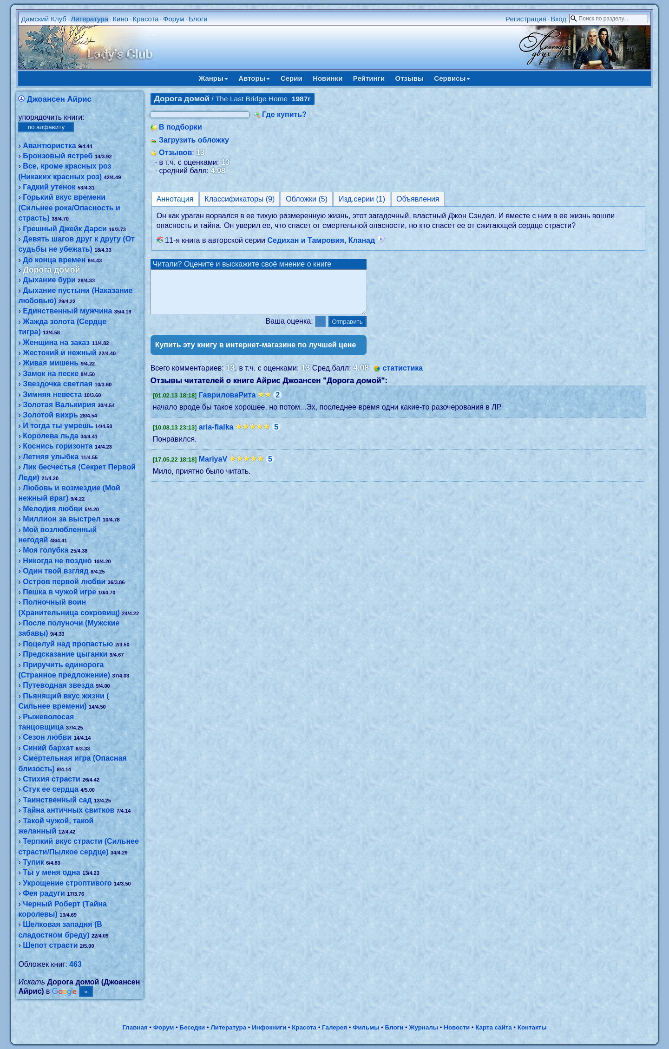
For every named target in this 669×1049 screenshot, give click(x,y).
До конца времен (54, 260)
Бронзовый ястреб (57, 156)
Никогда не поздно (57, 561)
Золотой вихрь (50, 415)
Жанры (213, 78)
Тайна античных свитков (68, 810)
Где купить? (284, 114)
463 (75, 964)
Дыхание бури (49, 280)
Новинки (327, 78)
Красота (145, 19)
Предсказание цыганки (65, 654)
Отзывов (175, 152)
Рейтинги (369, 78)
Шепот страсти (50, 945)
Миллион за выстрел (61, 519)
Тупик (33, 862)
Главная (134, 1027)
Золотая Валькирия (59, 405)
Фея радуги (44, 893)
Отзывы (409, 78)
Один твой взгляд (55, 571)
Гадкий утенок (49, 187)
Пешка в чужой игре (59, 592)
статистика (402, 376)
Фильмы (366, 1027)
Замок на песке (51, 374)
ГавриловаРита (227, 403)
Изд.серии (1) (362, 199)
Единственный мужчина (67, 311)
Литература (89, 19)
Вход (558, 19)
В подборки (180, 127)
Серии (291, 78)
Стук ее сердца (51, 789)
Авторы (254, 78)
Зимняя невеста (52, 394)
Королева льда (51, 436)
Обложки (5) (307, 199)
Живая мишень (51, 363)
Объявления (417, 199)
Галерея (334, 1027)
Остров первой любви (64, 582)
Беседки (192, 1027)
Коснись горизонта (57, 446)
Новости (457, 1027)
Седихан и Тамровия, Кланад (325, 240)
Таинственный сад (57, 800)
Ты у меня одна (51, 872)
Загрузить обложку (194, 140)
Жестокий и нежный (60, 353)
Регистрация (525, 19)
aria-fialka (216, 435)
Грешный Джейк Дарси (65, 229)
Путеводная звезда (58, 685)
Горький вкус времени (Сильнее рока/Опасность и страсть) (69, 207)
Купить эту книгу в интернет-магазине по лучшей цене (255, 353)
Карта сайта (493, 1027)
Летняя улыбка (51, 457)
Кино (120, 19)
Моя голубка (45, 550)
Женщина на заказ (56, 342)
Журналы (423, 1027)
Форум (173, 19)
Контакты (532, 1027)
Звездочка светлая (57, 384)
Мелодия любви (53, 509)
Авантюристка (49, 146)
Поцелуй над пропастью (68, 644)
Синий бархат (48, 748)
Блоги (198, 19)
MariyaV (213, 467)
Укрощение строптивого (67, 883)
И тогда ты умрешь (58, 426)
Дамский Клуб (43, 19)
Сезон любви (47, 737)
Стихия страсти (51, 779)
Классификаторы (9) (239, 199)
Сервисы (452, 78)
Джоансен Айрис (59, 99)
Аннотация (175, 199)
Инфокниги (269, 1027)
